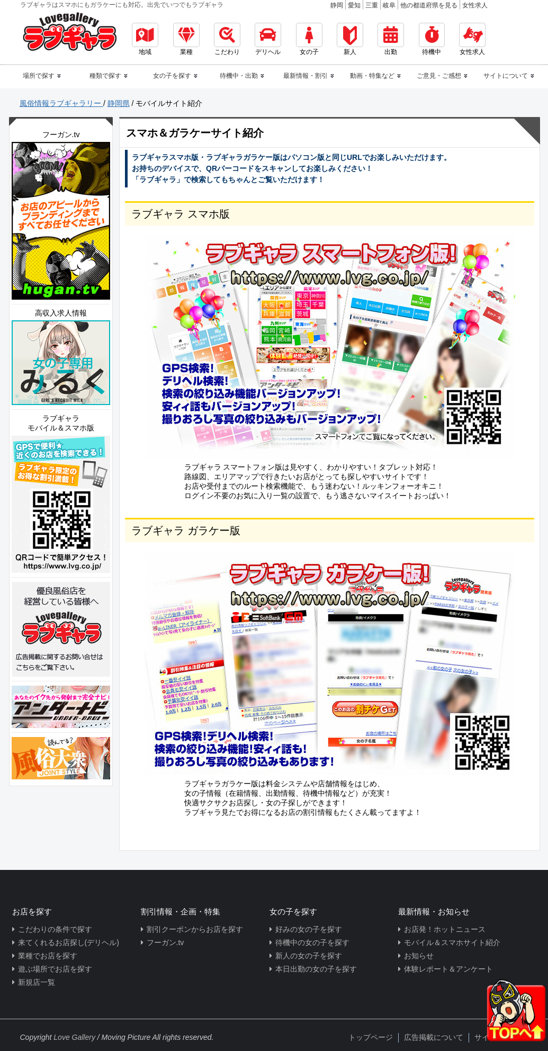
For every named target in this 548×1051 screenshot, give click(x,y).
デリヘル (268, 39)
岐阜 (389, 5)
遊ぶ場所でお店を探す (55, 969)
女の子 (309, 39)
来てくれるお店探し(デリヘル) (68, 942)
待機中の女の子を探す (312, 942)
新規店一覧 (36, 982)
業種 (186, 39)
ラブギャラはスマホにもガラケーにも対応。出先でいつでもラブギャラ (121, 4)
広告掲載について (433, 1037)
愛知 (354, 5)
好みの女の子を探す (308, 929)
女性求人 (475, 5)
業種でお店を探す (47, 955)
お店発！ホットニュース (445, 929)
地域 (145, 39)
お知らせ (419, 955)
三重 (371, 5)
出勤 (391, 39)
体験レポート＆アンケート (448, 969)
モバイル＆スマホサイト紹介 (452, 942)
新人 (350, 39)
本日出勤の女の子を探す (316, 969)
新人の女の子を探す (308, 955)
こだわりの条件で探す (55, 929)
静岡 (336, 5)
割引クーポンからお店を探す (195, 929)
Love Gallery (74, 1037)
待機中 (432, 39)
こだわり (227, 39)
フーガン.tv (165, 942)
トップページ (370, 1037)
